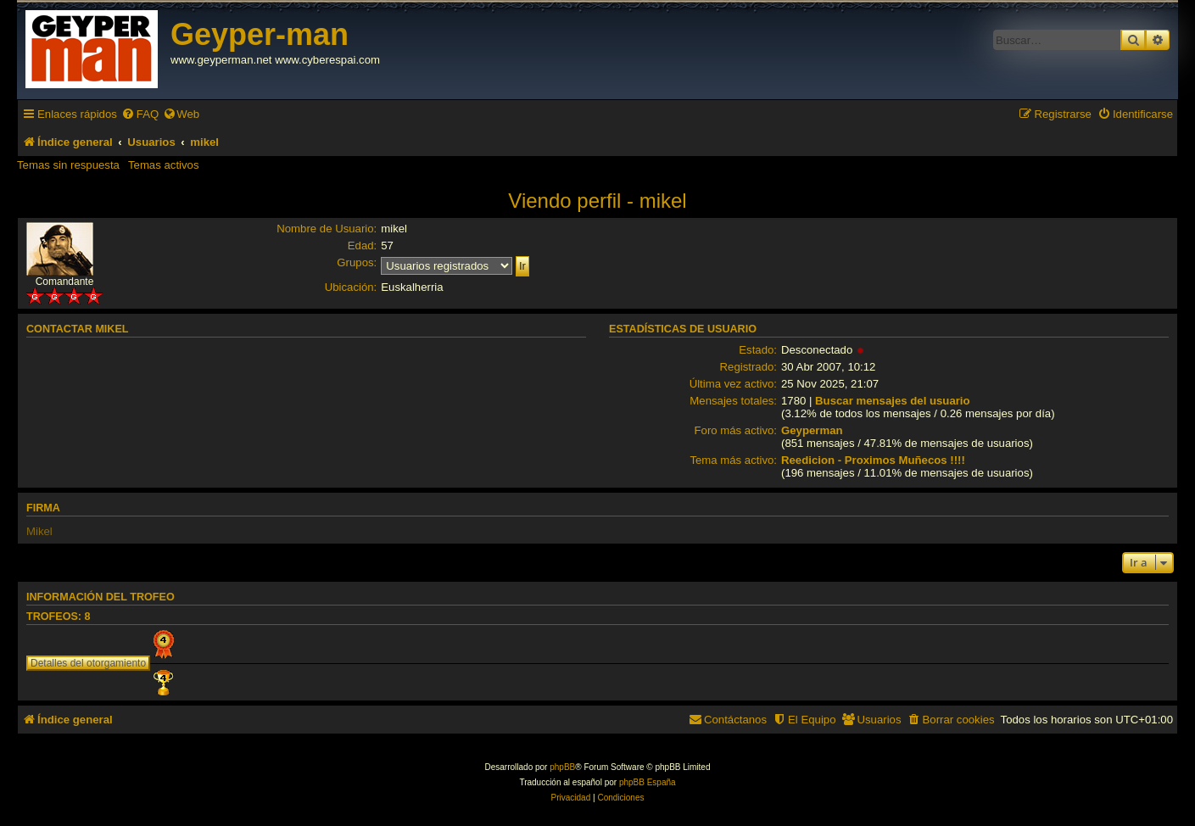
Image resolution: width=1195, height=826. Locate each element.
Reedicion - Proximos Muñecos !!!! (873, 460)
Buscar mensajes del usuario (892, 400)
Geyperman (812, 430)
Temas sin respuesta (68, 165)
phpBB (562, 767)
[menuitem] (140, 114)
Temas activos (163, 165)
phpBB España (647, 782)
